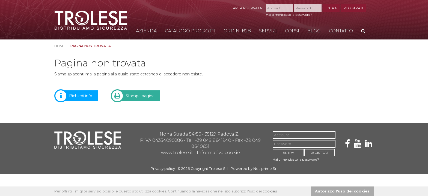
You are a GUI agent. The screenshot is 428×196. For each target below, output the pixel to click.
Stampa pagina (135, 95)
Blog (314, 30)
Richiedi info (76, 95)
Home (59, 46)
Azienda (146, 30)
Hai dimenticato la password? (289, 15)
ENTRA (331, 8)
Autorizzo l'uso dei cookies (342, 191)
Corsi (292, 30)
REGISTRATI (353, 8)
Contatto (341, 30)
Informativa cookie (218, 152)
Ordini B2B (237, 30)
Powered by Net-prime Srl (254, 168)
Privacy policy (163, 168)
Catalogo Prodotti (190, 30)
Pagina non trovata (90, 46)
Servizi (268, 30)
